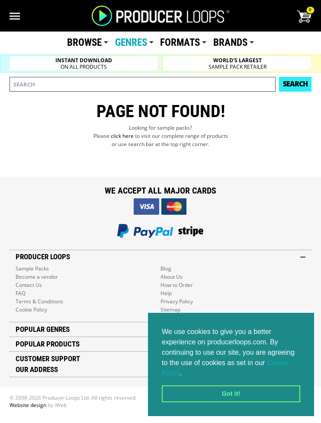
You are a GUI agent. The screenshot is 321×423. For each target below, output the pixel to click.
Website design (28, 405)
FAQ (21, 293)
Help (166, 293)
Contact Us (29, 285)
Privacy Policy (176, 301)
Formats (180, 42)
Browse (84, 42)
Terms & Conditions (39, 301)
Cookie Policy (31, 309)
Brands (230, 42)
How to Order (176, 285)
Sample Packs (32, 268)
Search (295, 84)
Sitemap (170, 309)
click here (122, 136)
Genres (131, 42)
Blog (165, 268)
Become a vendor (37, 276)
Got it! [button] (231, 393)
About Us (171, 276)
